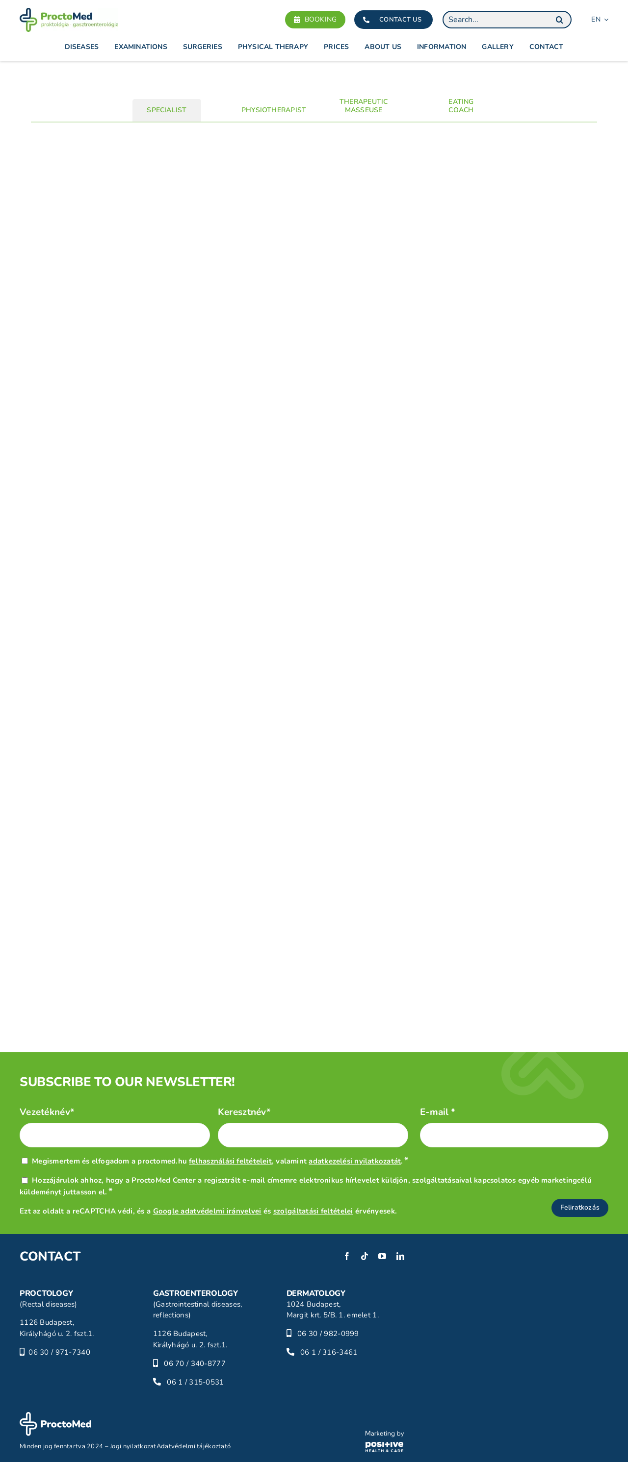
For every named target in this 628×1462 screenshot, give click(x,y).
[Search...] (507, 19)
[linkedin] (400, 1256)
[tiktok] (364, 1256)
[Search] (559, 19)
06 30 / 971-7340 (59, 1352)
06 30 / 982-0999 (328, 1333)
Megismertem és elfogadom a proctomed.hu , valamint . (220, 1161)
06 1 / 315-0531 (195, 1382)
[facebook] (347, 1256)
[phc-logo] (385, 1435)
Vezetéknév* (47, 1112)
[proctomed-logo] (69, 12)
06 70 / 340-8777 (195, 1363)
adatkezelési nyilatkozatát (355, 1161)
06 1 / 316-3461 (328, 1352)
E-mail (438, 1112)
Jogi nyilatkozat (133, 1446)
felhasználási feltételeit (230, 1161)
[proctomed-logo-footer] (55, 1416)
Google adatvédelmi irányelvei (207, 1211)
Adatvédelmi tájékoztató (194, 1446)
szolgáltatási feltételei (313, 1211)
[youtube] (382, 1256)
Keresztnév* (244, 1112)
